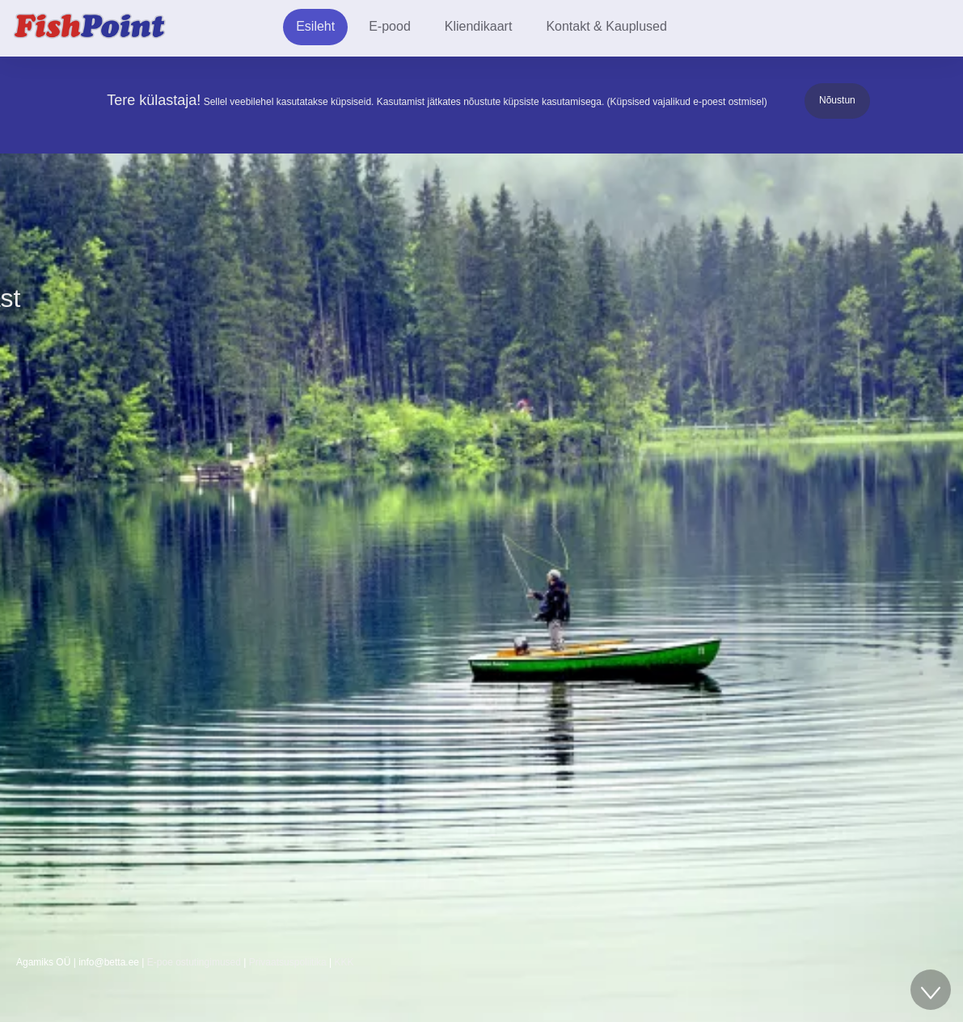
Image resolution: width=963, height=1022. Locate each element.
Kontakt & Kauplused (606, 26)
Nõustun (837, 100)
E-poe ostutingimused (194, 962)
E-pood (390, 26)
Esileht (315, 26)
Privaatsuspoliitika (288, 962)
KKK (344, 962)
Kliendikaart (479, 26)
